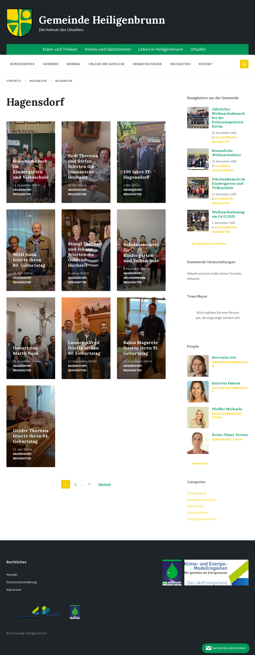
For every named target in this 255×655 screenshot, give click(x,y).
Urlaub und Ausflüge (106, 65)
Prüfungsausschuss (201, 519)
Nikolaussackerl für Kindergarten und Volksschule (141, 252)
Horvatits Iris (224, 357)
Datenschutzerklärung (21, 582)
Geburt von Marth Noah (26, 350)
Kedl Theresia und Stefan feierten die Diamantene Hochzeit (83, 166)
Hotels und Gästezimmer (108, 49)
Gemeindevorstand (201, 499)
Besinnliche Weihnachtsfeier (226, 152)
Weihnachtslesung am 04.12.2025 (228, 214)
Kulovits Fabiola (226, 383)
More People (200, 463)
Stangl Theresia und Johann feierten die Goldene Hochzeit (85, 254)
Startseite (13, 81)
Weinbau (73, 65)
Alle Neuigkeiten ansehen (209, 243)
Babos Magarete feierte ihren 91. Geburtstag (141, 348)
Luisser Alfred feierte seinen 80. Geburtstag (84, 348)
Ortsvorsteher (197, 512)
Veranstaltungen (147, 64)
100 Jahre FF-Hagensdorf (137, 174)
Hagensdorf (22, 190)
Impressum (13, 590)
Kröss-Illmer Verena (230, 435)
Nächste (105, 484)
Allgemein (222, 166)
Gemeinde (50, 65)
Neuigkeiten (180, 64)
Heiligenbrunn (134, 278)
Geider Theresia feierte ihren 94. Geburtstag (31, 436)
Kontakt (206, 64)
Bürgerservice (22, 65)
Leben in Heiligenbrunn (160, 49)
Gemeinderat (197, 493)
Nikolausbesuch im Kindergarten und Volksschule (30, 169)
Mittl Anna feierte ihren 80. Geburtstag (29, 260)
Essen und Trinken (60, 49)
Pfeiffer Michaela (227, 409)
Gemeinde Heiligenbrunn (102, 19)
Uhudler (198, 49)
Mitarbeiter (195, 506)
